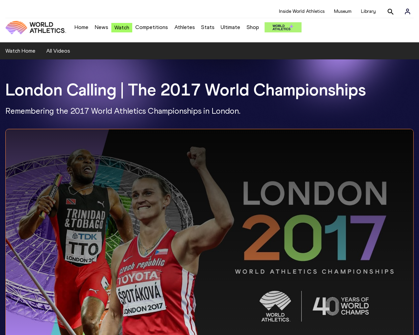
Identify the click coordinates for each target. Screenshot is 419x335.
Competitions (151, 27)
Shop (253, 27)
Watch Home (20, 51)
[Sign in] (407, 11)
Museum (343, 11)
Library (368, 11)
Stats (208, 27)
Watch (121, 27)
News (101, 27)
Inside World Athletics (302, 11)
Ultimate (230, 27)
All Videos (58, 51)
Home (81, 27)
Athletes (184, 27)
